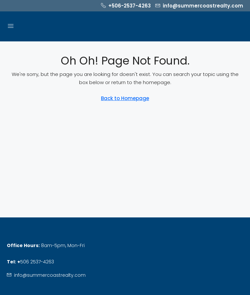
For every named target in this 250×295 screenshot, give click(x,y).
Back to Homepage (125, 98)
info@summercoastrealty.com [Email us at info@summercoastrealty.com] (50, 275)
